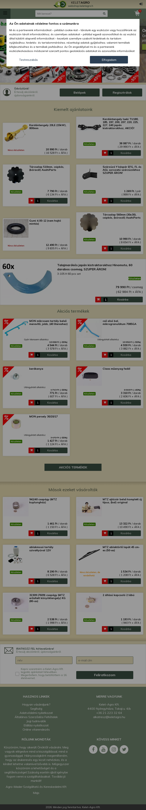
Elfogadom (109, 60)
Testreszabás (28, 60)
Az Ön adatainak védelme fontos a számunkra (44, 23)
